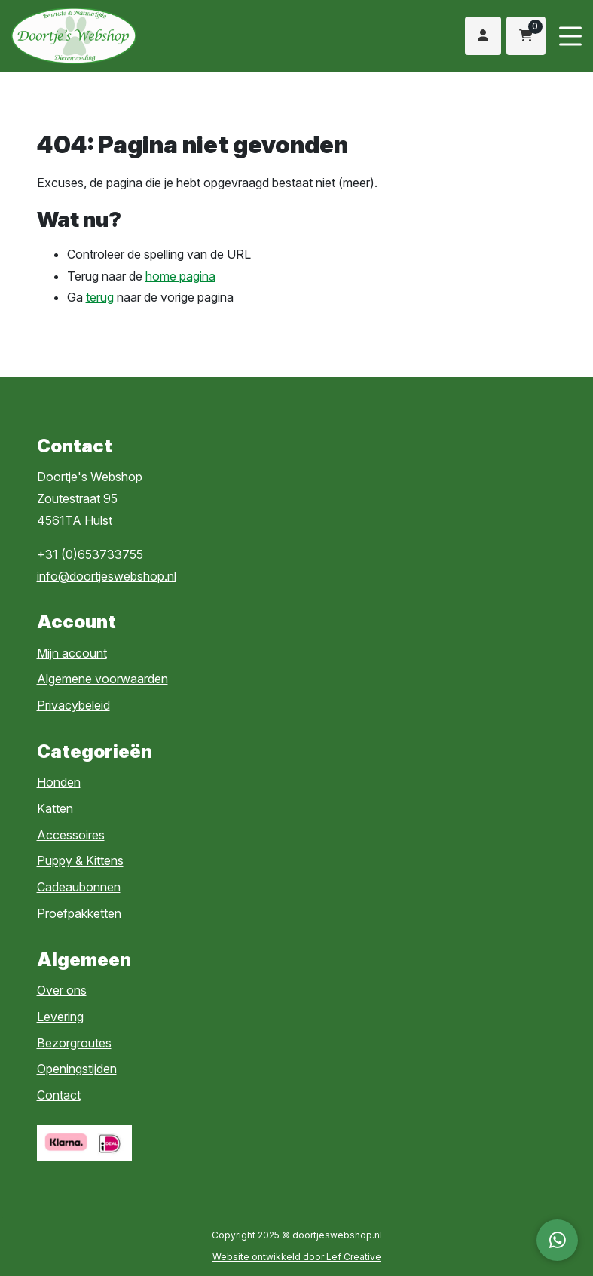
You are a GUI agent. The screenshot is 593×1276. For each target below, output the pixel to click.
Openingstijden (77, 1068)
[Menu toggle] (570, 35)
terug (100, 297)
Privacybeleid (73, 705)
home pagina (180, 276)
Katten (55, 808)
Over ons (62, 990)
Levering (60, 1016)
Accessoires (71, 834)
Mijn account (72, 653)
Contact (59, 1095)
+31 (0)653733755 (90, 554)
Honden (59, 782)
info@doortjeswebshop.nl (106, 576)
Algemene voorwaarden (102, 678)
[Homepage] (137, 34)
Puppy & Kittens (80, 860)
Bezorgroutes (74, 1043)
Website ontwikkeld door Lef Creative (296, 1256)
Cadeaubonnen (79, 886)
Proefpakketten (79, 913)
